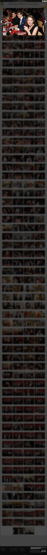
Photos (14, 1)
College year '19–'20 (19, 1)
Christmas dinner (25, 1)
